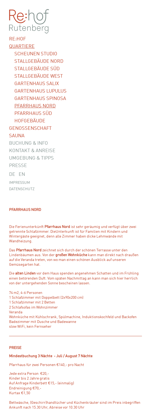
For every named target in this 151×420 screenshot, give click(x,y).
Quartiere (22, 46)
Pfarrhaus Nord (35, 106)
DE (12, 174)
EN (22, 174)
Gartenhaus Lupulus (40, 91)
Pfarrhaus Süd (33, 113)
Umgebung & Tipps (31, 158)
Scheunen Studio (35, 54)
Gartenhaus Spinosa (40, 98)
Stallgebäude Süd (37, 68)
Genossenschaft (30, 128)
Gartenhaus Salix (36, 83)
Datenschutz (22, 189)
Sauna (17, 136)
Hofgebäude (29, 121)
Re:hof (17, 39)
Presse (18, 165)
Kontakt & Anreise (32, 150)
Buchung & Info (28, 143)
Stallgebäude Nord (38, 61)
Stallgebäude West (38, 76)
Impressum (19, 183)
